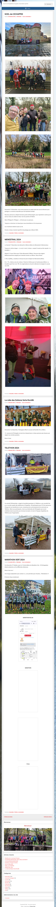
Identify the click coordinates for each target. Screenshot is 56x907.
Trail (6, 890)
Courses (6, 879)
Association (11, 233)
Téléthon (7, 888)
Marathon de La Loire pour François (12, 858)
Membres (7, 882)
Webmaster (19, 16)
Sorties (6, 887)
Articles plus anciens (7, 816)
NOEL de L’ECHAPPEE (14, 14)
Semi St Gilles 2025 (9, 864)
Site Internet (7, 885)
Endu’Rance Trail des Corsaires (11, 862)
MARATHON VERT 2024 (15, 560)
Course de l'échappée (9, 878)
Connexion (7, 898)
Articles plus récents (48, 816)
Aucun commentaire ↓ (27, 16)
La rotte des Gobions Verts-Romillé (19, 400)
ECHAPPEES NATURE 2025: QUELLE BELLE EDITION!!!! (16, 859)
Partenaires (7, 884)
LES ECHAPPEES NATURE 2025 (11, 861)
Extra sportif (7, 881)
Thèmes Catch (32, 906)
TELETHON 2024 (12, 448)
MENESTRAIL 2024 (13, 239)
